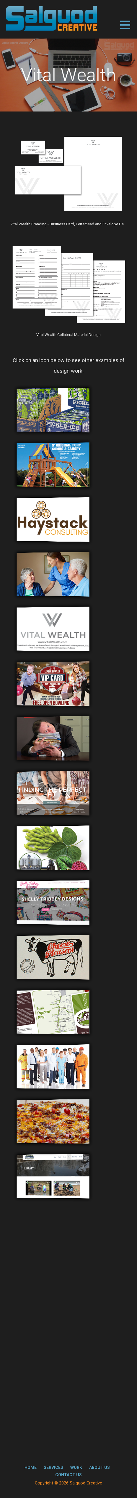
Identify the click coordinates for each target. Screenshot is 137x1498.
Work (76, 1467)
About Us (99, 1467)
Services (53, 1467)
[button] (128, 28)
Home (31, 1467)
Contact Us (68, 1474)
